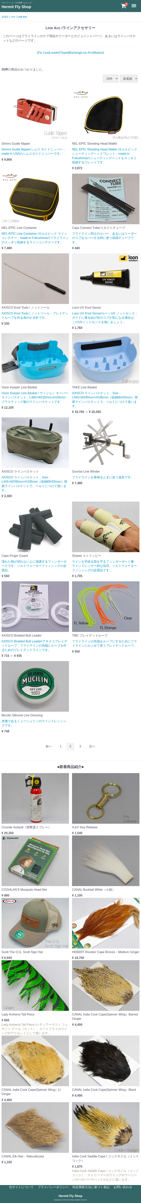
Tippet (64, 52)
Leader (54, 52)
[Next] (92, 746)
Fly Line (43, 52)
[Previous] (48, 746)
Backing (74, 52)
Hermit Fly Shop (16, 7)
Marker (98, 52)
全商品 (5, 16)
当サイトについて (21, 1187)
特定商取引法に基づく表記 (91, 1187)
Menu (134, 4)
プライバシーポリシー (53, 1187)
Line (13, 16)
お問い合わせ (123, 1187)
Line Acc (22, 16)
